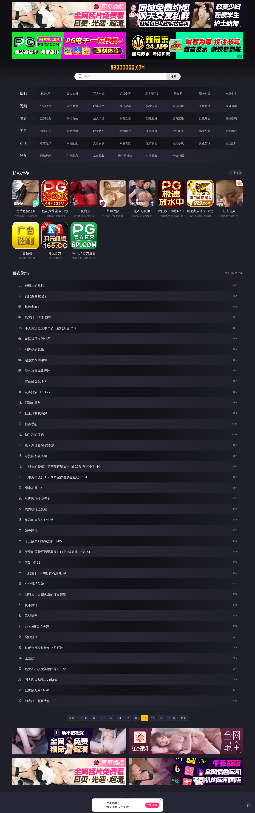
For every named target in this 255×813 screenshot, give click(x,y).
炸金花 (178, 94)
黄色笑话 (204, 143)
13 (119, 717)
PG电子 (45, 94)
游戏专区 (125, 94)
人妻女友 (98, 143)
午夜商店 (72, 156)
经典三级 (178, 118)
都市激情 (46, 143)
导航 (23, 155)
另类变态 (231, 118)
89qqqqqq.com (127, 67)
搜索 (173, 76)
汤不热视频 (125, 156)
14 (127, 717)
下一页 (171, 717)
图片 (23, 130)
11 (102, 717)
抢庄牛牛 (231, 94)
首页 (71, 717)
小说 (23, 143)
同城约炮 (46, 156)
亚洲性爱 (46, 118)
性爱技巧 (231, 143)
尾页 (183, 717)
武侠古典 (125, 143)
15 (136, 717)
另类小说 (178, 143)
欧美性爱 (125, 118)
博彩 (23, 93)
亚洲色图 (72, 131)
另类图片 (231, 131)
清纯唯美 (178, 131)
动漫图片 (125, 131)
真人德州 (72, 94)
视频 (23, 105)
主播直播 (204, 106)
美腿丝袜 (151, 131)
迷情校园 (151, 143)
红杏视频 (151, 156)
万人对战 (98, 94)
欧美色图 (98, 131)
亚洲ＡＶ (46, 106)
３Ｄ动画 (125, 106)
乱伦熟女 (204, 118)
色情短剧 (178, 156)
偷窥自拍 (46, 131)
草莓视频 (98, 156)
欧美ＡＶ (98, 106)
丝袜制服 (178, 106)
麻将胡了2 (151, 94)
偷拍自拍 (72, 118)
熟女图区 (204, 131)
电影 (23, 118)
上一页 (83, 717)
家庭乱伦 (72, 143)
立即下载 (152, 805)
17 (152, 717)
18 (161, 717)
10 (94, 717)
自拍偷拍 (72, 106)
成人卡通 (98, 118)
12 (110, 717)
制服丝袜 (151, 118)
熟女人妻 (151, 106)
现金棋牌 (204, 94)
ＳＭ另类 (231, 106)
